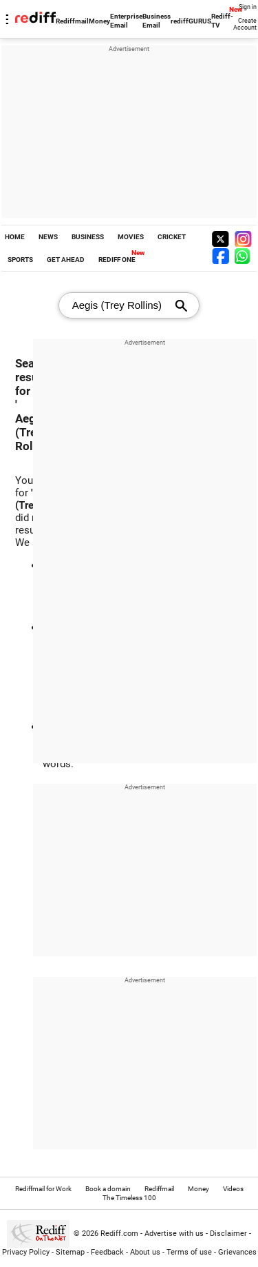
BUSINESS (88, 236)
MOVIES (131, 236)
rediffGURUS (191, 21)
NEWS (48, 236)
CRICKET (172, 236)
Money (99, 21)
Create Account (245, 24)
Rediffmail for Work (43, 1188)
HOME (15, 236)
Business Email (156, 21)
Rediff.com (119, 1233)
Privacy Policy (26, 1252)
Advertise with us (174, 1233)
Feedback (107, 1252)
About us (145, 1252)
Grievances (237, 1252)
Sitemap (70, 1252)
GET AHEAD (66, 259)
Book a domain (108, 1188)
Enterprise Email (126, 21)
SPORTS (20, 259)
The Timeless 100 (129, 1197)
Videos (233, 1188)
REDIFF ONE (117, 259)
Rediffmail (72, 21)
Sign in (248, 6)
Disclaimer (228, 1233)
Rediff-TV (222, 21)
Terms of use (189, 1252)
